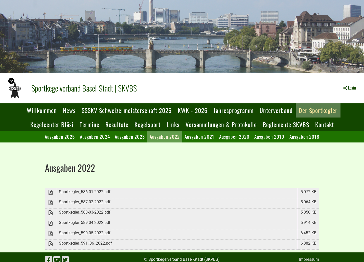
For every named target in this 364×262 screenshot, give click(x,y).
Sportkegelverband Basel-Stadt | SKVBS (84, 88)
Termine (89, 124)
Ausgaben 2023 (130, 136)
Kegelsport (147, 124)
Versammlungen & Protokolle (221, 124)
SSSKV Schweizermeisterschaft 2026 (127, 110)
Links (173, 124)
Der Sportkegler (318, 110)
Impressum (309, 259)
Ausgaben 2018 (304, 136)
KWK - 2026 (193, 110)
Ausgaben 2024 (95, 136)
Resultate (116, 124)
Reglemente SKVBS (286, 124)
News (69, 110)
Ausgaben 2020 (234, 136)
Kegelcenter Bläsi (52, 124)
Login (349, 88)
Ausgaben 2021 (199, 136)
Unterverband (276, 110)
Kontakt (324, 124)
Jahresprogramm (234, 110)
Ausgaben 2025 (60, 136)
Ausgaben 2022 (165, 136)
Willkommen (42, 110)
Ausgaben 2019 (269, 136)
